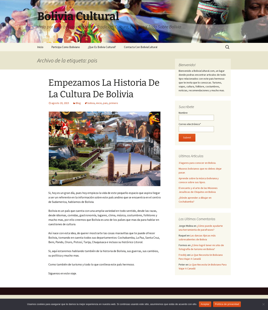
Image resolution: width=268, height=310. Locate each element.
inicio (99, 103)
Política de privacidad (227, 304)
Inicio (40, 47)
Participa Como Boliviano (65, 47)
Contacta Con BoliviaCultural (140, 47)
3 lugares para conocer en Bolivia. (197, 163)
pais (105, 103)
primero (113, 103)
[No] (263, 304)
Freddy (183, 255)
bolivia (91, 103)
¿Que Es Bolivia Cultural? (102, 47)
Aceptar (205, 304)
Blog (78, 103)
